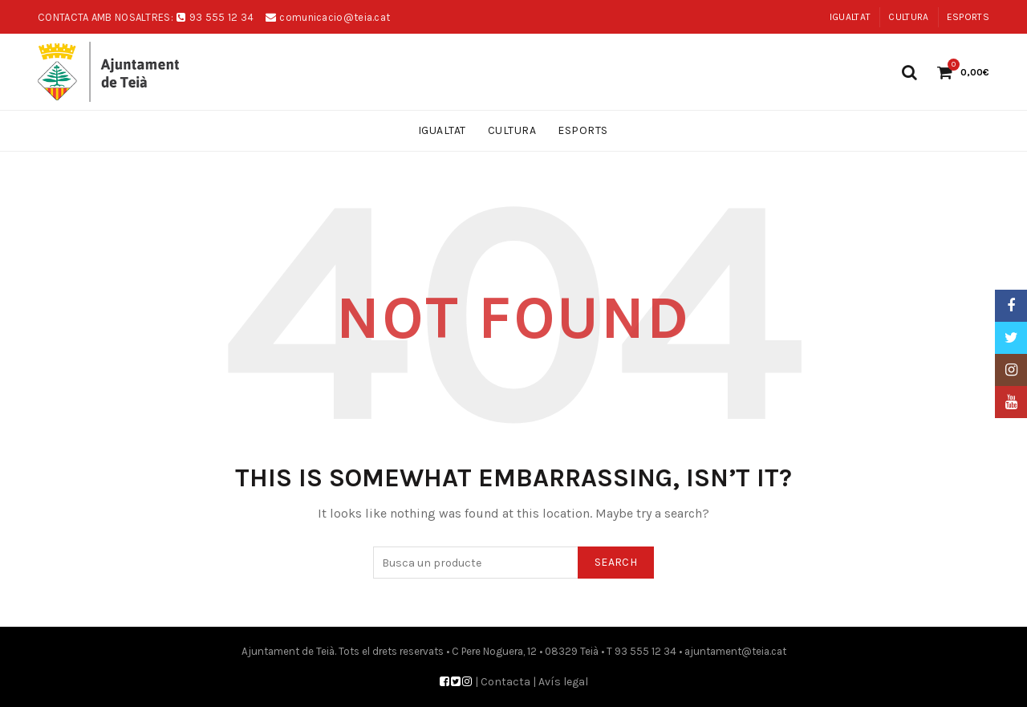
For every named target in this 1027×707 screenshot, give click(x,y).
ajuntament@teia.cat (735, 651)
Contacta (505, 682)
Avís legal (563, 682)
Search (616, 562)
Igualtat (850, 16)
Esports (968, 16)
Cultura (908, 16)
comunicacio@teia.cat (334, 17)
